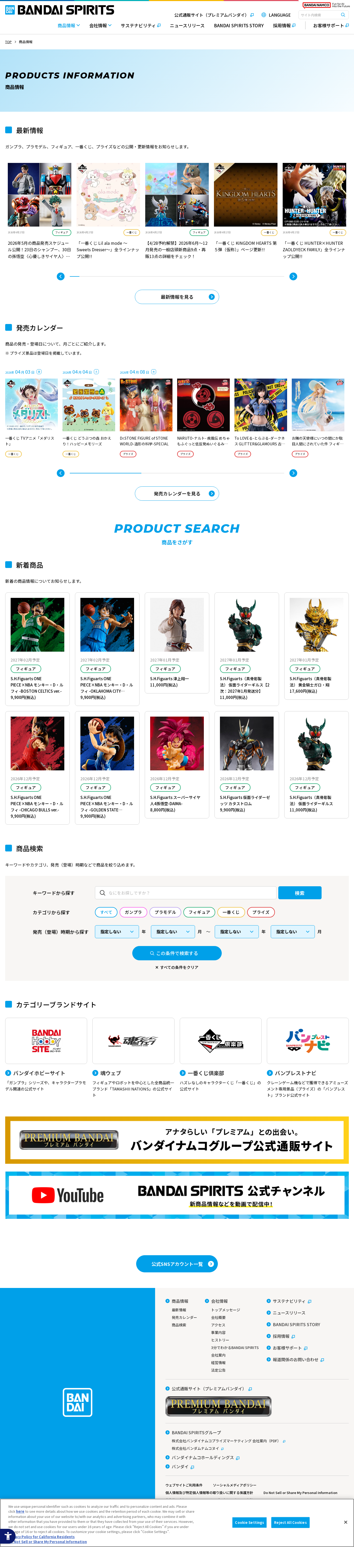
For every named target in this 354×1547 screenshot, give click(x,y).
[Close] (345, 1522)
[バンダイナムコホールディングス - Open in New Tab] (202, 1457)
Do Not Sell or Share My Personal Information (300, 1492)
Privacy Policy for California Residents (41, 1536)
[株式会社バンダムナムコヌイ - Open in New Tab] (257, 1448)
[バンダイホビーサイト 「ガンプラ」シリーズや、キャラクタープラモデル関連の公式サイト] (46, 1055)
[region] (177, 1523)
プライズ (128, 454)
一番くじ (132, 232)
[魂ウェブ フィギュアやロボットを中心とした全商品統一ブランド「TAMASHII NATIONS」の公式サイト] (133, 1058)
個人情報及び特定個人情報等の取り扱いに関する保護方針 (209, 1492)
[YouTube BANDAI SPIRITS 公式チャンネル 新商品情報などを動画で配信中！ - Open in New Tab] (177, 1195)
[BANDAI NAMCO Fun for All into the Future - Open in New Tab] (326, 7)
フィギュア (61, 232)
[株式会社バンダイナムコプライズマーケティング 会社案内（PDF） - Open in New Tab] (257, 1440)
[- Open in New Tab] (39, 212)
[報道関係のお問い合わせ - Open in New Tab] (295, 1359)
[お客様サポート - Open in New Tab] (327, 25)
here (20, 1511)
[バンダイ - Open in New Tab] (179, 1466)
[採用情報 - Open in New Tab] (284, 28)
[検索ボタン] (343, 14)
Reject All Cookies (290, 1522)
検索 (299, 892)
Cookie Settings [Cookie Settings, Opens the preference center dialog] (249, 1522)
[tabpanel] (39, 212)
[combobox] (324, 14)
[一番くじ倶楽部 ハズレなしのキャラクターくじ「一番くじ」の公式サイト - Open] (221, 1055)
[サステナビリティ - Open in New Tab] (140, 28)
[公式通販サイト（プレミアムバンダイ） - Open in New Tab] (210, 15)
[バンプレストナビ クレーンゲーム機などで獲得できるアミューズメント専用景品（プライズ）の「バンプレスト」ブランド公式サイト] (308, 1058)
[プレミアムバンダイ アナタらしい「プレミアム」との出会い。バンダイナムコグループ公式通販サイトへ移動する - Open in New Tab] (177, 1140)
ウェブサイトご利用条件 (184, 1485)
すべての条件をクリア (179, 967)
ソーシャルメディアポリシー (234, 1485)
